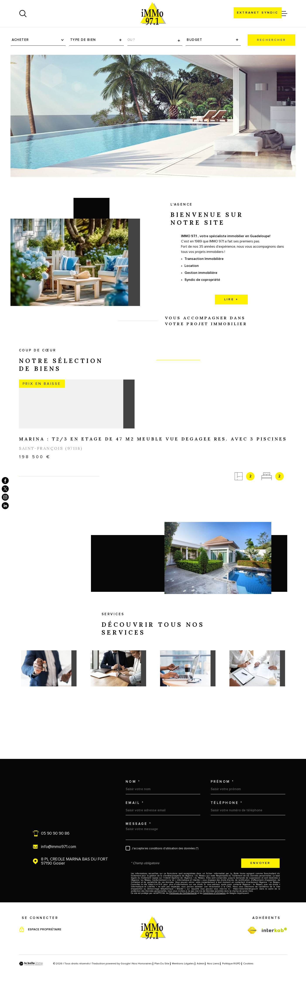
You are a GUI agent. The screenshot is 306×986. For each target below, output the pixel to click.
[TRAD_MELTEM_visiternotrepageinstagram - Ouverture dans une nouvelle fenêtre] (5, 497)
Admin (200, 963)
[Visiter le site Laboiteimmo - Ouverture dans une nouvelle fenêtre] (31, 963)
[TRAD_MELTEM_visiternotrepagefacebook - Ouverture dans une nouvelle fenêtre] (5, 480)
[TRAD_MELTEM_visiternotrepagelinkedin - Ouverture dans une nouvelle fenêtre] (5, 505)
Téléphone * (227, 803)
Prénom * (222, 781)
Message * (139, 823)
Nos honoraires (142, 963)
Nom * (133, 781)
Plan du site (161, 963)
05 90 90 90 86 (55, 833)
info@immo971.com (58, 847)
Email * (135, 803)
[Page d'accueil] (153, 13)
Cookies (248, 963)
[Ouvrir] (23, 13)
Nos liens (213, 963)
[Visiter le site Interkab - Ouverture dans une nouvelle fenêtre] (274, 930)
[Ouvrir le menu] (283, 13)
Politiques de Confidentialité (183, 893)
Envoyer (260, 863)
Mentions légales (183, 963)
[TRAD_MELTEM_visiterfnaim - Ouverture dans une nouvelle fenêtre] (252, 930)
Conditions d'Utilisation (214, 893)
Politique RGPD (231, 963)
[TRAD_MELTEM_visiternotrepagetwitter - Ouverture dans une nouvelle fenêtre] (5, 488)
